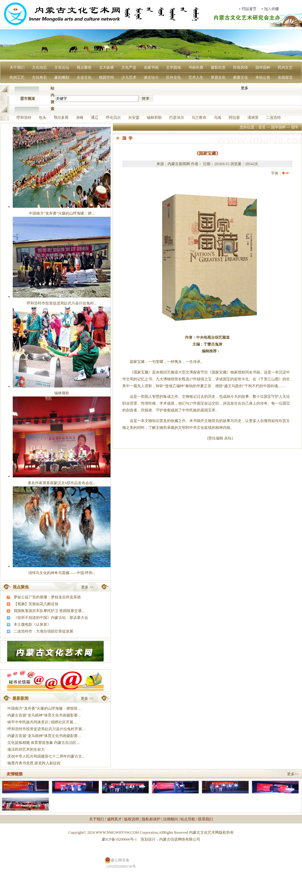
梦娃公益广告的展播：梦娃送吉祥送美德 (47, 597)
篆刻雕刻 (61, 77)
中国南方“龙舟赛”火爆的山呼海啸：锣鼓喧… (44, 708)
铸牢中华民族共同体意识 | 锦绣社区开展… (42, 722)
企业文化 (84, 77)
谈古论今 (151, 77)
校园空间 (106, 77)
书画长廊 (195, 67)
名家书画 (151, 67)
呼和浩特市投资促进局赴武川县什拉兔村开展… (46, 729)
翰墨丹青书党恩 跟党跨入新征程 (34, 763)
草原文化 (218, 77)
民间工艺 (17, 77)
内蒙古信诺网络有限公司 (179, 839)
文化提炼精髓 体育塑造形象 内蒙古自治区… (43, 742)
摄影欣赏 (218, 67)
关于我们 (17, 67)
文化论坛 (61, 67)
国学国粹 (262, 67)
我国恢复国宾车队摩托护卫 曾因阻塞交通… (49, 611)
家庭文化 (240, 77)
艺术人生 (195, 77)
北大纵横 (106, 67)
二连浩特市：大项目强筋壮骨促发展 (43, 631)
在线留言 (285, 77)
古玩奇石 (39, 77)
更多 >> (87, 587)
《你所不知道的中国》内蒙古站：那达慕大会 (51, 617)
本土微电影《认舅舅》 (32, 624)
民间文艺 (285, 67)
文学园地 (173, 67)
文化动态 (39, 67)
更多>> (293, 774)
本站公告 (262, 77)
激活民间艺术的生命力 (26, 749)
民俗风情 (240, 67)
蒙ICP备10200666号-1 (119, 839)
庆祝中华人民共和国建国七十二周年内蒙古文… (46, 756)
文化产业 (128, 67)
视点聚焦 (84, 67)
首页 (262, 127)
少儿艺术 (128, 77)
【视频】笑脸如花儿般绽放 (36, 604)
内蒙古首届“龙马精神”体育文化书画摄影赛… (44, 715)
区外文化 (173, 77)
